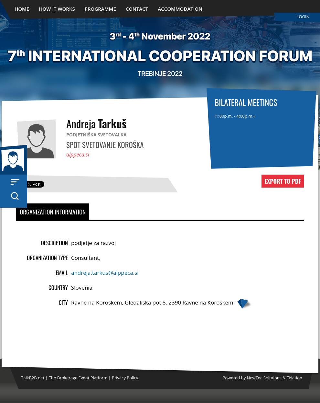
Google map (244, 303)
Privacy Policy (125, 378)
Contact (137, 9)
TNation (294, 378)
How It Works (57, 9)
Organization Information (53, 211)
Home (22, 9)
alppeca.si (77, 154)
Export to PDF (282, 181)
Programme (100, 9)
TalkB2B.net (32, 378)
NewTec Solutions (264, 378)
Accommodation (180, 9)
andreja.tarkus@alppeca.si (105, 272)
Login (303, 16)
